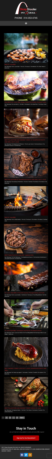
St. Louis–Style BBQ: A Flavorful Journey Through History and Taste (24, 293)
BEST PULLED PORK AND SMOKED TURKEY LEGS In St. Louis (23, 408)
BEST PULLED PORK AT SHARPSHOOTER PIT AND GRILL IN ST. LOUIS (25, 179)
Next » (22, 417)
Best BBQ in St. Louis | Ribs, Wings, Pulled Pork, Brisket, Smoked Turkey (25, 102)
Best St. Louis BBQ (10, 64)
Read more (7, 68)
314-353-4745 (30, 18)
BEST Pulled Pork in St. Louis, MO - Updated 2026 (19, 255)
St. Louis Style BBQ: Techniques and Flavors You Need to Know (23, 330)
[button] (26, 23)
